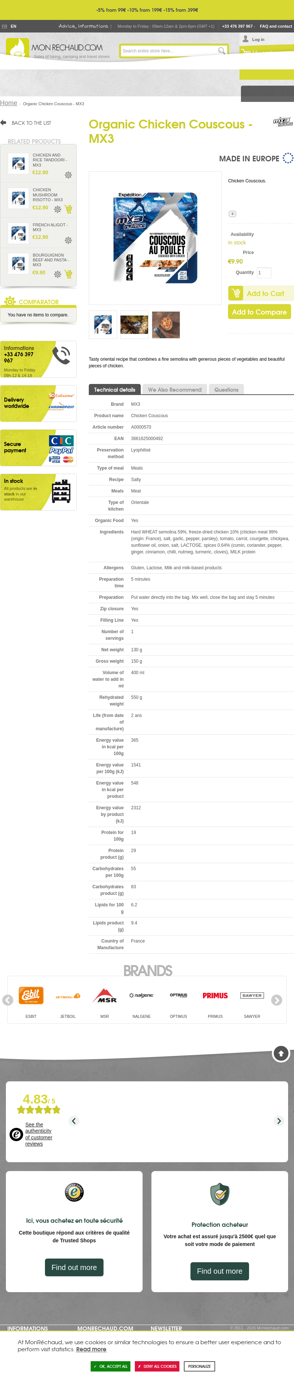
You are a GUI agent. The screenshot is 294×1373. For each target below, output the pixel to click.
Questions (226, 389)
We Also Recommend (175, 389)
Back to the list (31, 123)
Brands (147, 969)
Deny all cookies (157, 1366)
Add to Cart (67, 209)
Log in (258, 39)
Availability (242, 234)
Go (221, 50)
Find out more (74, 1267)
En (13, 26)
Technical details (114, 389)
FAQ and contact (276, 26)
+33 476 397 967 (237, 26)
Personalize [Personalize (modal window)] (199, 1366)
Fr (4, 26)
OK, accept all (110, 1366)
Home (8, 103)
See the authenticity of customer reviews (38, 1134)
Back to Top (281, 1053)
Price (248, 252)
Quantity (245, 272)
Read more (91, 1348)
